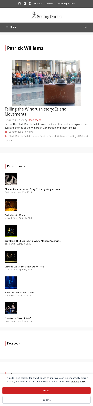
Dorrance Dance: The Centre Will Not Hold (24, 266)
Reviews (28, 131)
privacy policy (78, 381)
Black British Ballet (19, 136)
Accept (46, 390)
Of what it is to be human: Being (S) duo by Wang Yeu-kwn (32, 189)
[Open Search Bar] (86, 27)
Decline (46, 399)
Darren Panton (39, 136)
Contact (49, 3)
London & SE (16, 131)
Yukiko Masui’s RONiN (15, 215)
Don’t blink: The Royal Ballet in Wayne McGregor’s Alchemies (33, 241)
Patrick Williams (58, 136)
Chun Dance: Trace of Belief (18, 318)
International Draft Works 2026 (19, 292)
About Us (38, 3)
